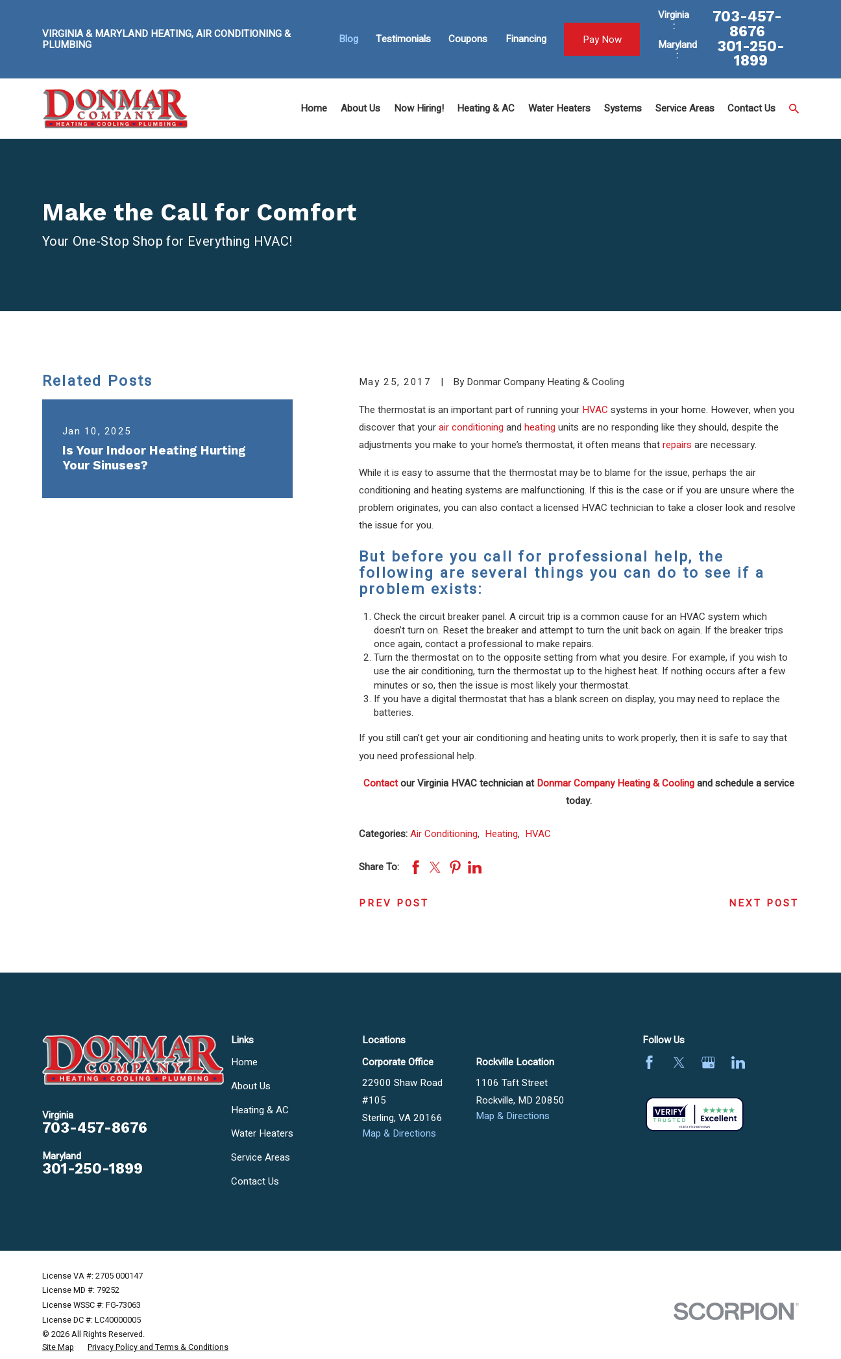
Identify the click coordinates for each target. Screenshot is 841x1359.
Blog (348, 39)
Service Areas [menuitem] (684, 108)
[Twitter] (679, 1062)
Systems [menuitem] (623, 108)
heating (539, 427)
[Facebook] (649, 1062)
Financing (526, 39)
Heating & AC (260, 1110)
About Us (251, 1086)
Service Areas (260, 1157)
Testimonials (403, 39)
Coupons (467, 39)
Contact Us (255, 1181)
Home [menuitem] (313, 108)
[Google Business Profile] (708, 1062)
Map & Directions (399, 1133)
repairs (677, 445)
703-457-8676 (747, 24)
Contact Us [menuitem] (751, 108)
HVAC (595, 410)
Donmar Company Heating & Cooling (615, 783)
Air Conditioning (444, 834)
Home (244, 1062)
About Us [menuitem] (360, 108)
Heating (501, 834)
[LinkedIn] (738, 1062)
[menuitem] (58, 1348)
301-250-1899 (751, 54)
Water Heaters (262, 1133)
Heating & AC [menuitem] (486, 108)
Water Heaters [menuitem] (559, 108)
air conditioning (471, 427)
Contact (380, 783)
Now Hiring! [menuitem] (419, 108)
